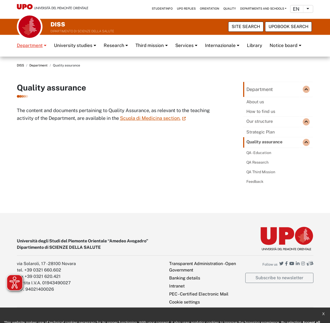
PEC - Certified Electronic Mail (198, 294)
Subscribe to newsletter (279, 277)
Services (184, 45)
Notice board (283, 45)
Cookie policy (115, 315)
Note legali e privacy (79, 315)
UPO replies (186, 8)
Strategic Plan (260, 132)
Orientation (209, 8)
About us (255, 101)
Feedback (254, 181)
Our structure (259, 121)
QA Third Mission (260, 172)
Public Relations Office (152, 315)
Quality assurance (264, 141)
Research (114, 45)
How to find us (260, 111)
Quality (229, 8)
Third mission (149, 45)
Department (30, 45)
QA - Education (258, 153)
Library (254, 45)
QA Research (257, 162)
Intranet (177, 286)
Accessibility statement (36, 315)
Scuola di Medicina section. (150, 118)
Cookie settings (184, 302)
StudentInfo (162, 8)
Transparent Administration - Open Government (202, 267)
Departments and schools (262, 8)
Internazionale (220, 45)
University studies (73, 45)
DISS (20, 65)
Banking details (184, 278)
